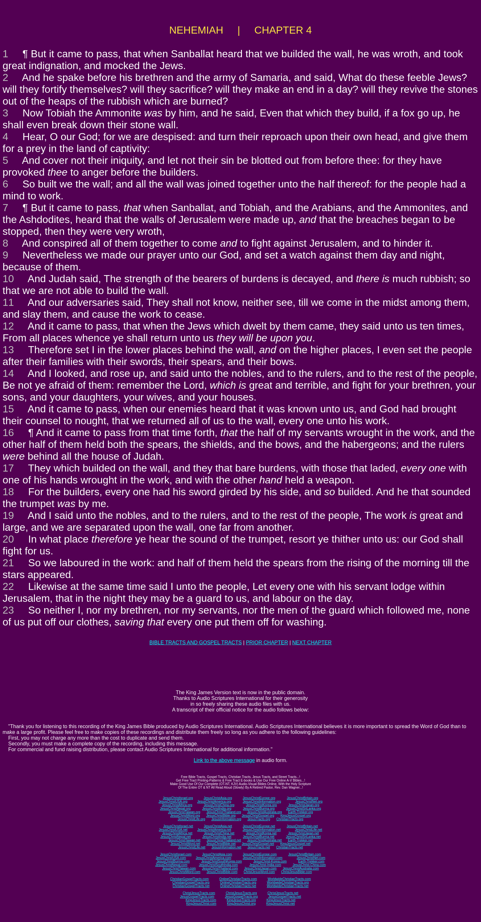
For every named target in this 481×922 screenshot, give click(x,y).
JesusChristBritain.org (302, 798)
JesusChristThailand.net (224, 840)
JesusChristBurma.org (259, 808)
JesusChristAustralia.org (264, 812)
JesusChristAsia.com (217, 854)
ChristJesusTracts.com (199, 893)
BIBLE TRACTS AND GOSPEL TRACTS (195, 642)
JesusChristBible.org (221, 815)
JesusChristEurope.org (259, 798)
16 (8, 432)
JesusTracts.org (258, 819)
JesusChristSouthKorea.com (221, 861)
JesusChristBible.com (222, 872)
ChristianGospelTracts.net (190, 886)
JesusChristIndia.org (216, 808)
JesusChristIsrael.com (175, 854)
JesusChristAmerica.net (214, 829)
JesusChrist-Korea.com (270, 861)
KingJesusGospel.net (295, 844)
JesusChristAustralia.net (264, 840)
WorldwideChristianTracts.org (288, 882)
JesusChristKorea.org (261, 805)
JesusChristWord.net (185, 844)
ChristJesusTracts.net (283, 893)
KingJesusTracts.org (241, 900)
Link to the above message (224, 760)
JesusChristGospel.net (258, 844)
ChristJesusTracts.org (241, 893)
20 (8, 539)
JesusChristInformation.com (262, 858)
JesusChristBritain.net (302, 826)
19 (8, 515)
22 (8, 586)
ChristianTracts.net (289, 847)
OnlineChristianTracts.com (238, 879)
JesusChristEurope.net (259, 826)
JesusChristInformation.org (262, 801)
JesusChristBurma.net (258, 837)
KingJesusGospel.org (295, 815)
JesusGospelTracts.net (285, 896)
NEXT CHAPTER (312, 642)
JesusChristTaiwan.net (184, 840)
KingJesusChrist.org (241, 903)
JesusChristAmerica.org (214, 801)
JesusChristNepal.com (171, 865)
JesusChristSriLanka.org (303, 808)
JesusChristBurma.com (172, 861)
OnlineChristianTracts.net (238, 886)
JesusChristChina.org (219, 805)
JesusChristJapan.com (260, 868)
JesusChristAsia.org (218, 798)
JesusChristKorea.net (261, 833)
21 (8, 562)
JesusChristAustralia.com (301, 868)
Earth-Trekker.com (311, 861)
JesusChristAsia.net (218, 826)
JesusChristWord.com (185, 872)
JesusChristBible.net (221, 844)
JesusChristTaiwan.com (179, 868)
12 (8, 326)
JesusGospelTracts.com (197, 896)
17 (8, 468)
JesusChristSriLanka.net (303, 837)
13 (8, 349)
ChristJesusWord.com (259, 872)
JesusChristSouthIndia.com (218, 865)
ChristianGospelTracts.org (190, 882)
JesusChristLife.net (308, 829)
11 (8, 302)
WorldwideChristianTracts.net (288, 886)
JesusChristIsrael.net (178, 826)
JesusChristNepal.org (175, 808)
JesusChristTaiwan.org (184, 812)
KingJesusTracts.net (281, 900)
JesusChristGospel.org (258, 815)
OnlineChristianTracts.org (238, 882)
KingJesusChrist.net (280, 903)
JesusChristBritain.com (304, 854)
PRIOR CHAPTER (267, 642)
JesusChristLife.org (191, 819)
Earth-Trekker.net (300, 840)
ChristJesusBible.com (296, 872)
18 (8, 491)
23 (8, 610)
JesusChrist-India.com (265, 865)
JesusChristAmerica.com (213, 858)
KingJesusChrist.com (201, 903)
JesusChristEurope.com (260, 854)
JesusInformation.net (226, 847)
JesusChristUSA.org (173, 801)
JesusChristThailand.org (223, 812)
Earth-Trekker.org (300, 812)
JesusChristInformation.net (262, 829)
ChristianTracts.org (290, 819)
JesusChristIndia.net (216, 837)
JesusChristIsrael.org (178, 798)
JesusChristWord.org (185, 815)
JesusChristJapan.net (303, 833)
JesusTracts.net (258, 847)
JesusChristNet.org (308, 801)
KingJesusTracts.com (201, 900)
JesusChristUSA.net (173, 829)
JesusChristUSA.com (171, 858)
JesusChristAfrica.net (177, 833)
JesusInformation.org (226, 819)
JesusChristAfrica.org (177, 805)
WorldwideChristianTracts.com (289, 879)
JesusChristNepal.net (175, 837)
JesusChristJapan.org (303, 805)
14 (8, 373)
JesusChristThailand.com (220, 868)
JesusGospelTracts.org (241, 896)
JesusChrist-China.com (309, 865)
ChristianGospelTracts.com (189, 879)
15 (8, 409)
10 (8, 278)
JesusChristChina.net (219, 833)
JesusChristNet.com (311, 858)
